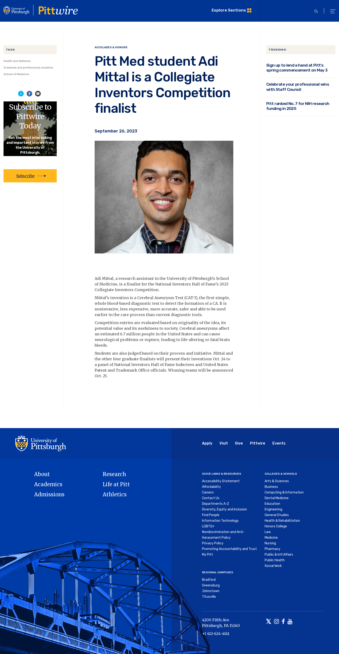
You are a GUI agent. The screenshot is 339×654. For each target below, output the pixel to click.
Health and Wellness (17, 61)
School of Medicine (16, 74)
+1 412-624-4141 (215, 633)
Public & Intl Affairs (279, 555)
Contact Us (210, 498)
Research (114, 474)
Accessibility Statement (221, 481)
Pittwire (257, 443)
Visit (223, 443)
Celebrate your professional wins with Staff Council (297, 87)
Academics (48, 484)
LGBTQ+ (208, 526)
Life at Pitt (116, 484)
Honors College (276, 526)
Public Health (275, 560)
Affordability (211, 487)
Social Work (273, 566)
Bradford (209, 580)
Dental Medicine (277, 498)
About (42, 474)
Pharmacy (272, 549)
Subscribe (25, 175)
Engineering (273, 509)
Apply (207, 443)
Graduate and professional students (28, 67)
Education (272, 504)
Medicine (271, 538)
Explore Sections (229, 10)
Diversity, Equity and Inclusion (224, 509)
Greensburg (211, 585)
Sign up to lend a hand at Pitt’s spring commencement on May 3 (297, 67)
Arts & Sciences (277, 481)
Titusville (209, 597)
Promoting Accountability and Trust (229, 549)
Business (271, 487)
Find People (210, 515)
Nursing (270, 543)
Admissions (49, 494)
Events (279, 443)
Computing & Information (284, 492)
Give (239, 443)
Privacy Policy (212, 543)
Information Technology (220, 521)
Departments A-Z (215, 504)
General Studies (277, 515)
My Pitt (207, 555)
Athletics (115, 494)
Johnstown (210, 591)
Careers (208, 492)
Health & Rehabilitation (282, 521)
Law (268, 532)
